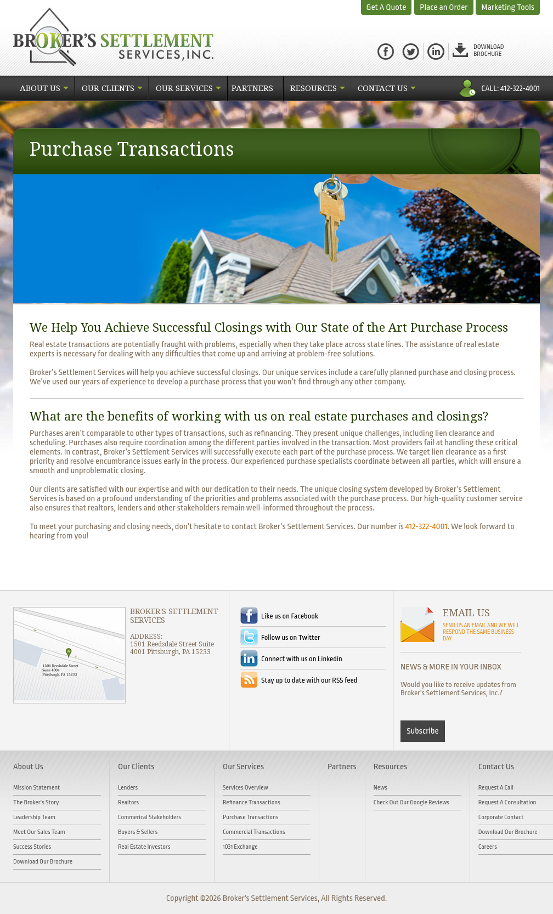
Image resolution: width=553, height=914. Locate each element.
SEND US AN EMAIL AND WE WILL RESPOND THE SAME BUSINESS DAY (481, 632)
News (380, 787)
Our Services (184, 88)
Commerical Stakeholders (149, 817)
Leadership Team (34, 817)
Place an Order (443, 7)
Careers (487, 846)
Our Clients (108, 88)
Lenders (128, 787)
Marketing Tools (507, 7)
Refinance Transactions (251, 802)
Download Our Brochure (42, 861)
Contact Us (383, 88)
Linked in (435, 51)
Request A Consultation (507, 802)
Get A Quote (386, 7)
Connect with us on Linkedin (301, 659)
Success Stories (32, 846)
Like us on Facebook (289, 616)
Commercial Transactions (254, 832)
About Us (40, 88)
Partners (252, 88)
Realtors (128, 802)
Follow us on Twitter (290, 637)
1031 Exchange (240, 846)
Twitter (410, 51)
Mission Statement (36, 787)
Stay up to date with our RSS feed (309, 680)
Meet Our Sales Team (39, 832)
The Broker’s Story (36, 802)
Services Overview (245, 787)
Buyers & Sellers (137, 832)
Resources (313, 88)
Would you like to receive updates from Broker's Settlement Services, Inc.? (458, 688)
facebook (385, 51)
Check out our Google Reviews (411, 802)
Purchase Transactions (250, 817)
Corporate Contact (501, 817)
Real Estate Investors (144, 846)
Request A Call (496, 787)
